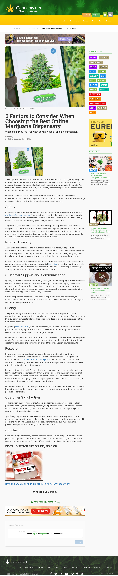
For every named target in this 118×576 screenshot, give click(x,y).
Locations (95, 99)
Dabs (92, 80)
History (104, 58)
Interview (95, 94)
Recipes (101, 80)
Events (108, 21)
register (43, 534)
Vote (92, 112)
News (92, 71)
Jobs (93, 21)
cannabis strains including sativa (36, 359)
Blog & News (74, 21)
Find (64, 21)
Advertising (86, 567)
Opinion (102, 108)
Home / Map (53, 21)
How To (35, 28)
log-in (35, 534)
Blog (25, 28)
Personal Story (97, 103)
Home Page (15, 28)
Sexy (92, 108)
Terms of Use (99, 573)
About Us (74, 567)
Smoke (102, 71)
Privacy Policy (109, 573)
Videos (93, 67)
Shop (100, 21)
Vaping (93, 90)
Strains (85, 21)
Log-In (96, 15)
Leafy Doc (52, 264)
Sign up (87, 15)
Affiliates (97, 567)
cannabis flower (22, 326)
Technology (96, 62)
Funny (93, 58)
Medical (104, 90)
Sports (104, 85)
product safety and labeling (17, 215)
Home (19, 567)
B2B (103, 76)
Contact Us (108, 567)
